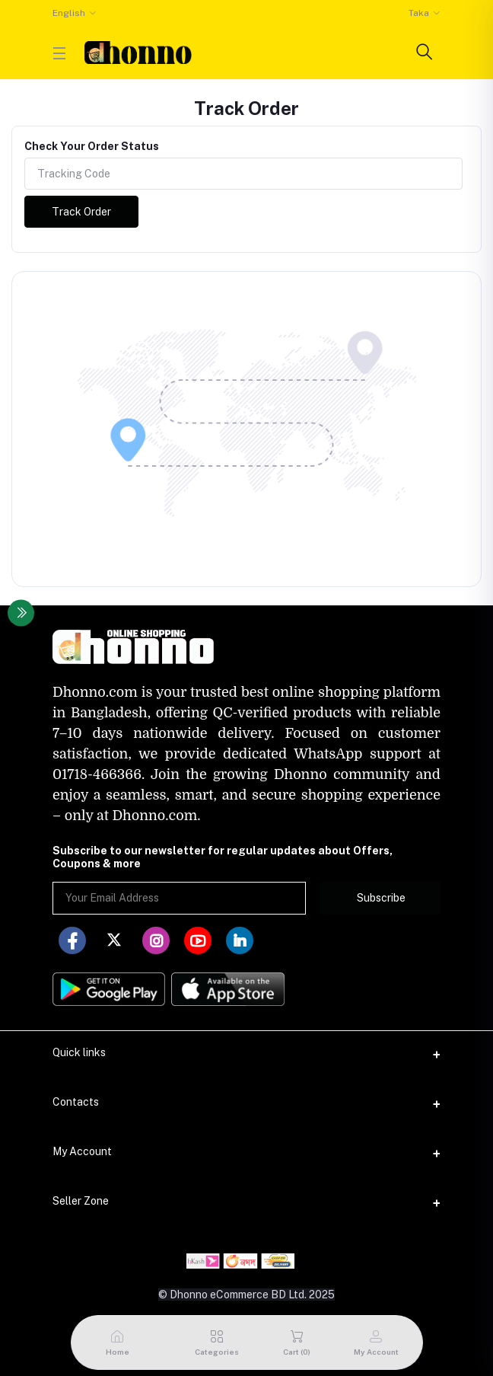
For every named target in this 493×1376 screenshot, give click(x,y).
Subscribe (381, 898)
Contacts (75, 1102)
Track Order (81, 212)
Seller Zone (80, 1201)
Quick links (79, 1052)
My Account (82, 1151)
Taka (419, 13)
